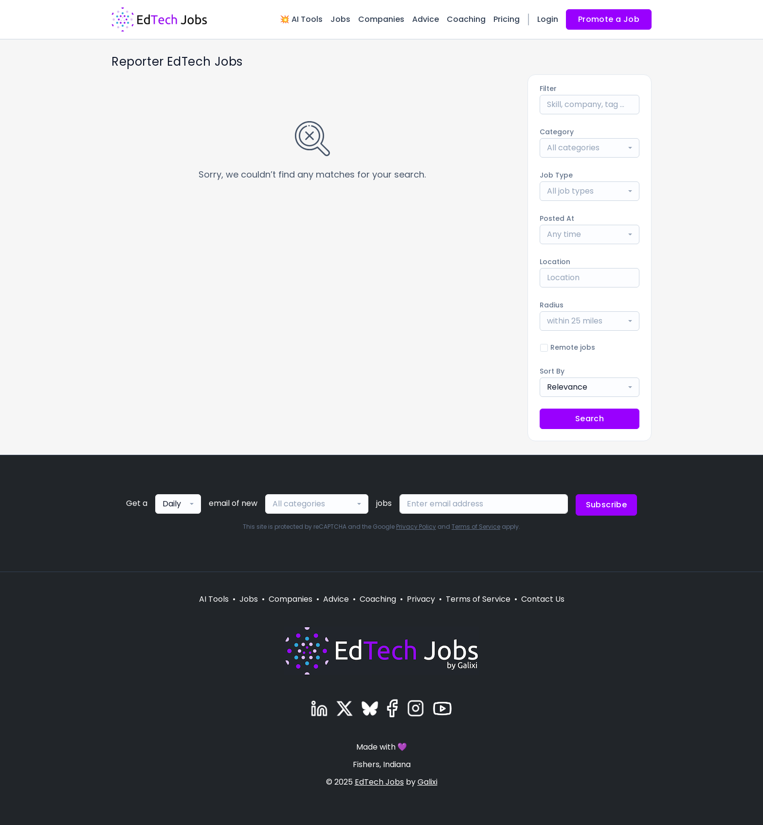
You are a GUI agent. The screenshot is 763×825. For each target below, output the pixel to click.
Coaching (466, 19)
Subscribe (606, 504)
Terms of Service (476, 526)
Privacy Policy (416, 526)
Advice (425, 19)
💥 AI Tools (301, 19)
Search (589, 418)
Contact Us (542, 599)
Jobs (340, 19)
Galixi (427, 782)
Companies (381, 19)
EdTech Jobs (379, 782)
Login (547, 19)
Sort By (552, 371)
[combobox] (589, 148)
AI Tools (214, 599)
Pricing (506, 19)
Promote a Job (608, 19)
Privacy (421, 599)
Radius (551, 305)
